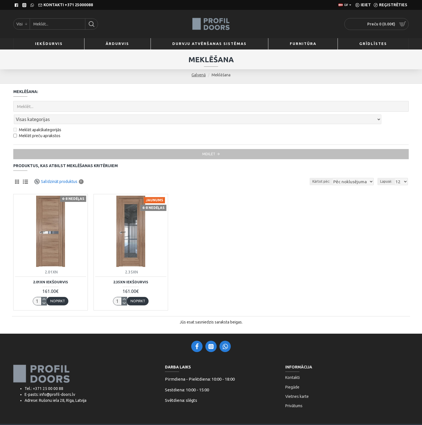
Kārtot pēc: (327, 169)
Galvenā (199, 75)
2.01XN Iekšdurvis (50, 269)
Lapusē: (388, 169)
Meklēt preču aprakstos (36, 123)
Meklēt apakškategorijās (37, 117)
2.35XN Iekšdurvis (130, 269)
